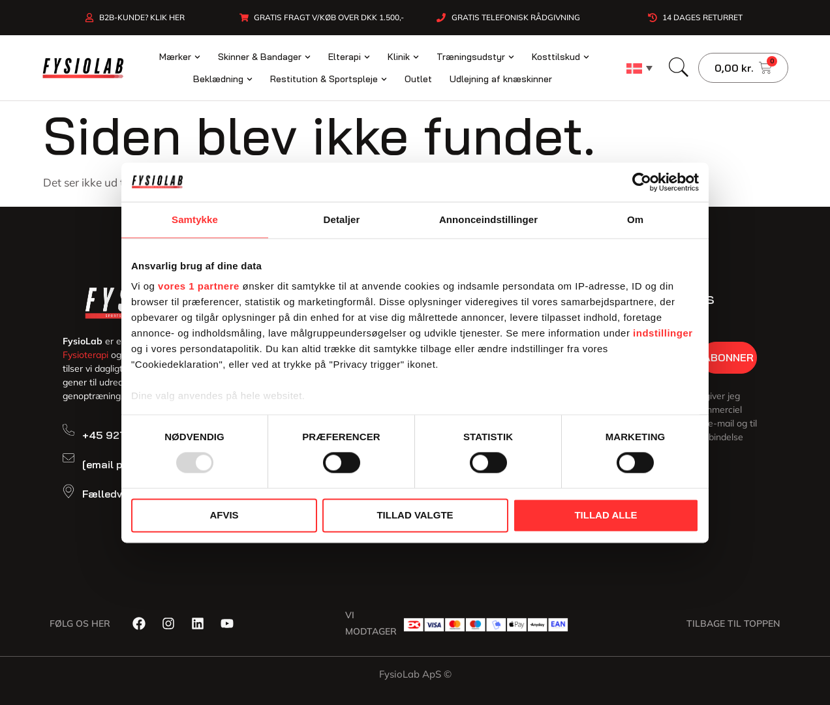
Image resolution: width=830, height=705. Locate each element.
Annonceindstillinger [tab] (488, 219)
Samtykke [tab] (195, 219)
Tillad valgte (415, 514)
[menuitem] (639, 68)
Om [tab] (635, 219)
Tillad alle (605, 514)
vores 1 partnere (198, 286)
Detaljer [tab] (342, 219)
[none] (639, 68)
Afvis (223, 514)
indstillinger (663, 332)
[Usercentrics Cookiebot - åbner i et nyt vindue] (642, 182)
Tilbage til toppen (733, 623)
